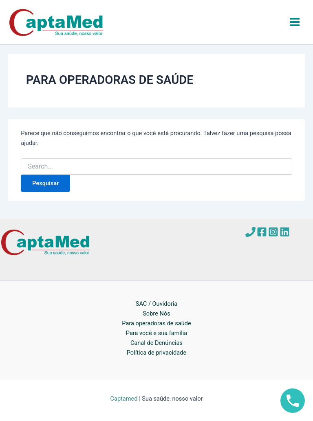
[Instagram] (273, 232)
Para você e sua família (156, 333)
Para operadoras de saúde (156, 323)
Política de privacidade (156, 352)
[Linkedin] (285, 232)
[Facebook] (262, 232)
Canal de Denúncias (156, 342)
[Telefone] (250, 232)
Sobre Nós (156, 313)
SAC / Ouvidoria (156, 303)
